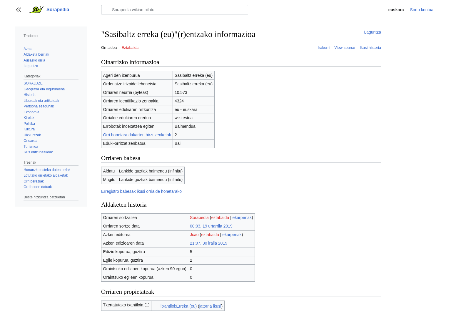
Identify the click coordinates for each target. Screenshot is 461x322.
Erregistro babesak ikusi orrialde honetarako (141, 191)
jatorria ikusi (210, 306)
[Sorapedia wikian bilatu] (174, 9)
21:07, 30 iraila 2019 (208, 243)
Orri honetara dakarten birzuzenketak (137, 134)
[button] (18, 9)
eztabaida (220, 217)
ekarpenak (242, 217)
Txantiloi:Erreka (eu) (178, 306)
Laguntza (372, 32)
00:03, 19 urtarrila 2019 (211, 226)
